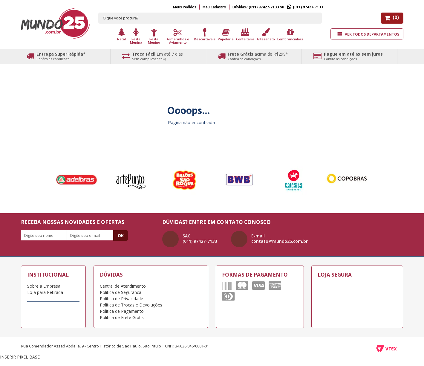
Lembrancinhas (290, 39)
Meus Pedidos (184, 7)
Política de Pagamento (122, 311)
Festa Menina (136, 40)
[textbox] (210, 18)
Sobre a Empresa (43, 286)
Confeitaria (245, 39)
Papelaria (226, 39)
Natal (121, 39)
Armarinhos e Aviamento (178, 40)
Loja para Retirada (45, 292)
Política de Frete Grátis (122, 317)
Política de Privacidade (121, 298)
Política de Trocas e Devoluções (131, 305)
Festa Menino (154, 40)
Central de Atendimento (123, 286)
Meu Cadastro (214, 7)
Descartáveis (204, 39)
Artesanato (266, 39)
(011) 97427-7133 (308, 7)
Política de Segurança (120, 292)
